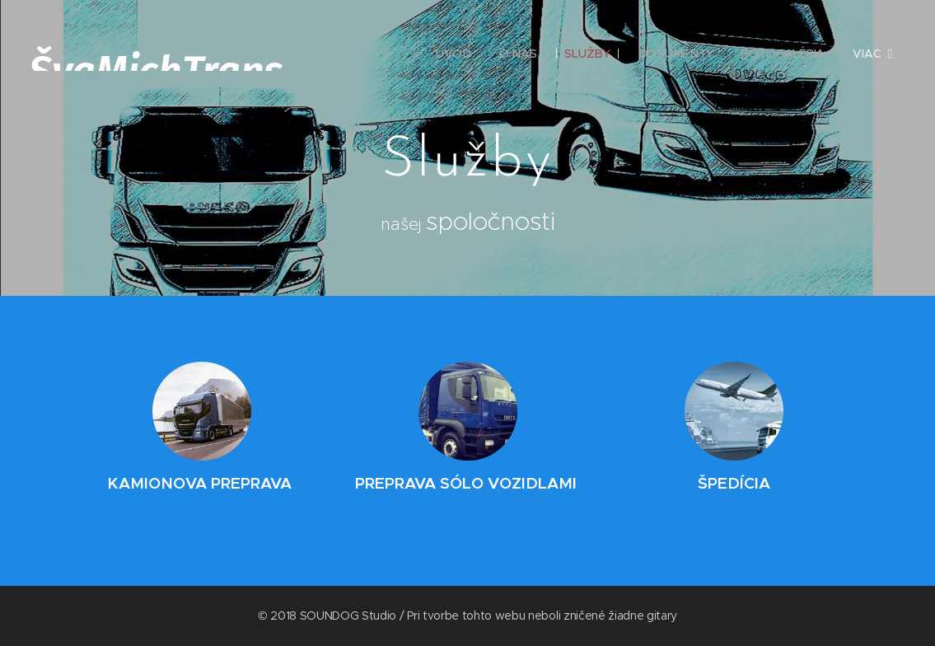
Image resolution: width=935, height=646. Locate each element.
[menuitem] (455, 53)
